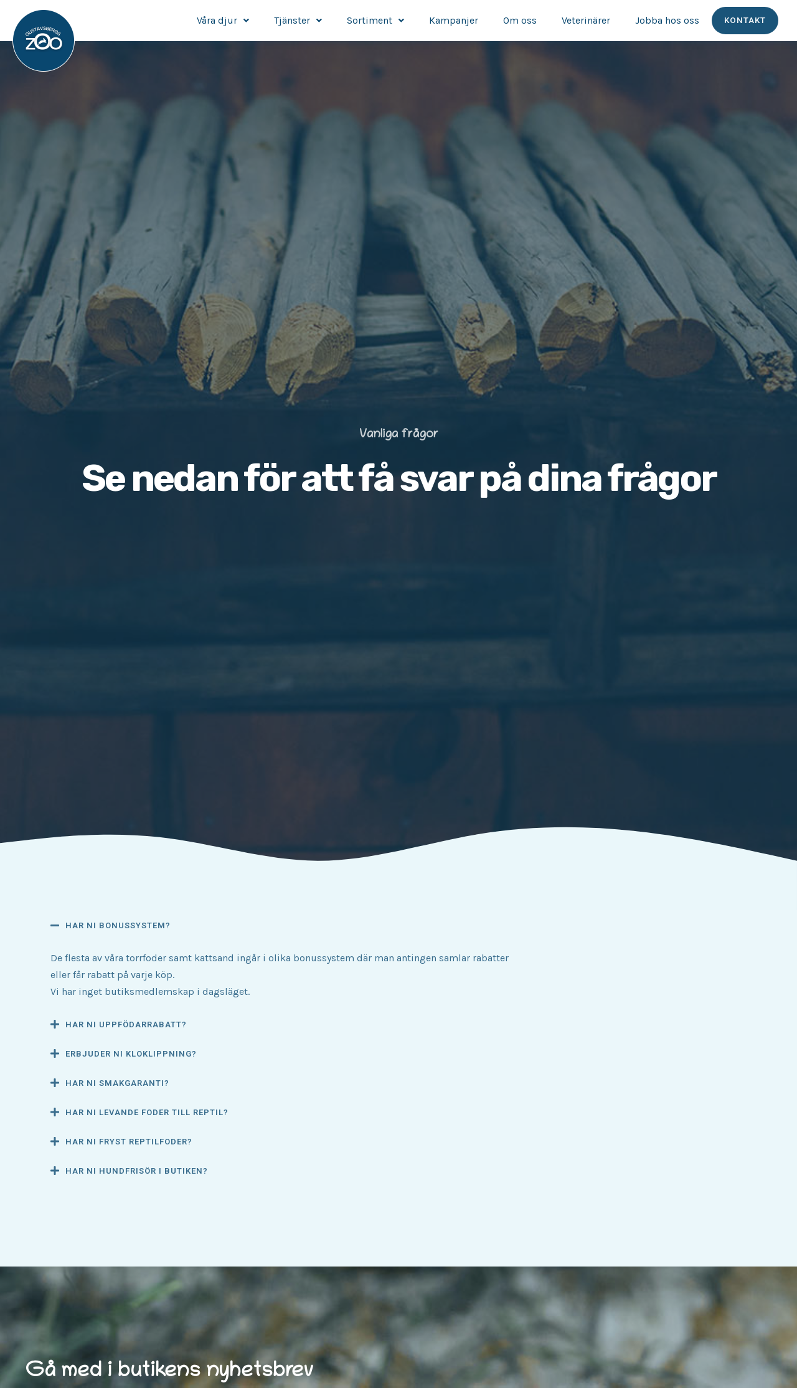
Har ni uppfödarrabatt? (126, 1024)
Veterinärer (586, 20)
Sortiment (376, 20)
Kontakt (745, 21)
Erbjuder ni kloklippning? (131, 1053)
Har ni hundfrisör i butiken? (136, 1171)
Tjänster (299, 20)
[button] (286, 925)
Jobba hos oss (668, 20)
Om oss (520, 20)
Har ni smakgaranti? (117, 1083)
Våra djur (223, 20)
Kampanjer (454, 20)
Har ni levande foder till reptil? (147, 1112)
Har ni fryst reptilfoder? (128, 1141)
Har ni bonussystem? (118, 925)
